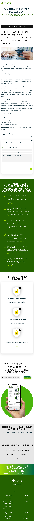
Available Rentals (8, 516)
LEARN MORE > (17, 305)
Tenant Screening (13, 26)
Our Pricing (26, 520)
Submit (31, 169)
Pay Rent (26, 501)
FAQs (8, 520)
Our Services (25, 518)
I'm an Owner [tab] (6, 147)
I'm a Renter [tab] (12, 147)
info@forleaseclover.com (17, 491)
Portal (26, 499)
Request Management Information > (17, 473)
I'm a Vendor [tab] (18, 147)
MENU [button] (32, 3)
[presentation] (25, 165)
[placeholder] (9, 150)
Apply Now (8, 518)
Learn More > (10, 203)
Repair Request (26, 503)
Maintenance (21, 26)
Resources (26, 504)
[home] (6, 2)
